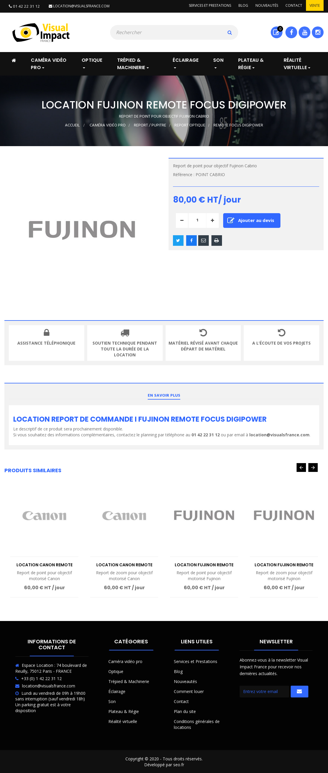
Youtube (304, 32)
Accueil (72, 124)
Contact (291, 6)
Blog (238, 6)
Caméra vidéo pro (125, 661)
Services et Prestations (195, 661)
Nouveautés (263, 6)
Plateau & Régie (123, 711)
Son (112, 701)
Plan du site (185, 711)
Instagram (317, 32)
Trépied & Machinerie (128, 681)
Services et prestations (203, 6)
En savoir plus (164, 395)
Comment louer (189, 691)
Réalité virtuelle (122, 721)
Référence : (183, 174)
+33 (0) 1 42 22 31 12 (41, 678)
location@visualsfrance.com (75, 6)
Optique (115, 671)
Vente (314, 6)
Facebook (291, 32)
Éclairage (116, 691)
